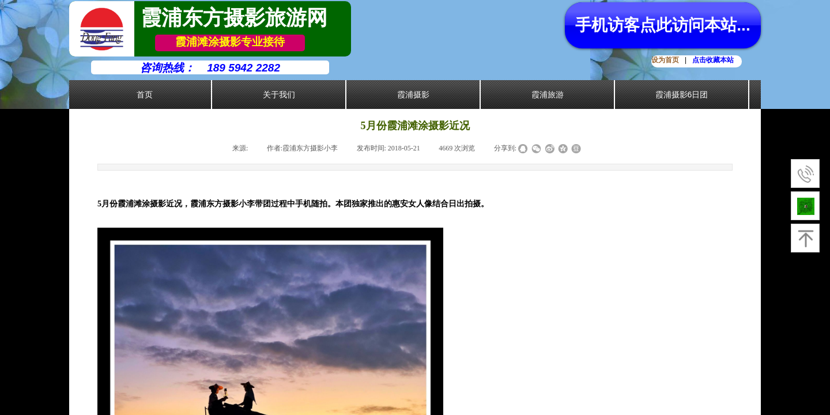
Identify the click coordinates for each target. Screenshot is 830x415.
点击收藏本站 (713, 60)
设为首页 (665, 60)
